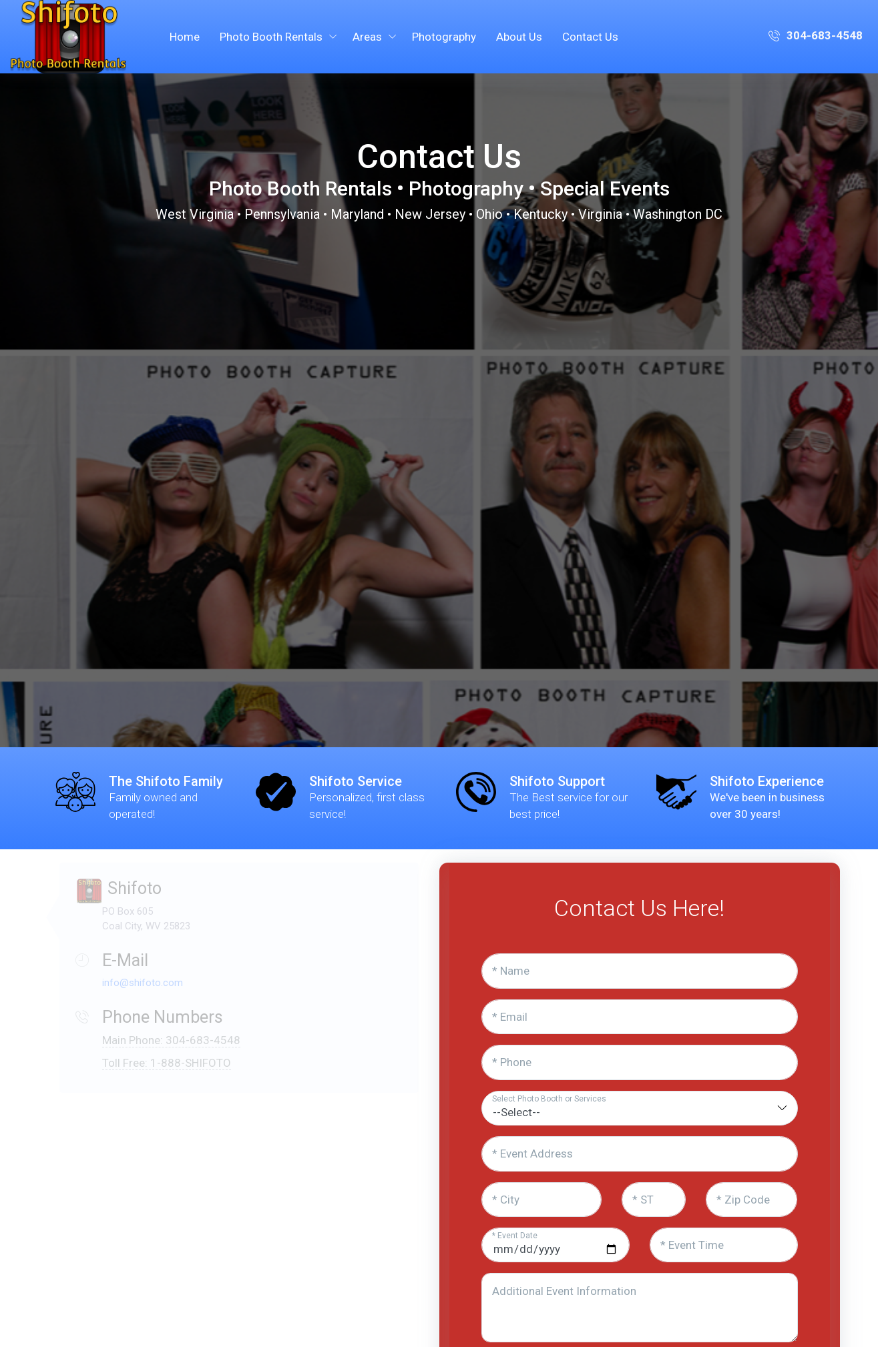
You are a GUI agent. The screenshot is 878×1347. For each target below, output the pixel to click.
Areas (367, 36)
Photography (444, 36)
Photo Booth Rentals (271, 36)
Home (185, 36)
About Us (519, 36)
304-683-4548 (816, 36)
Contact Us (590, 36)
